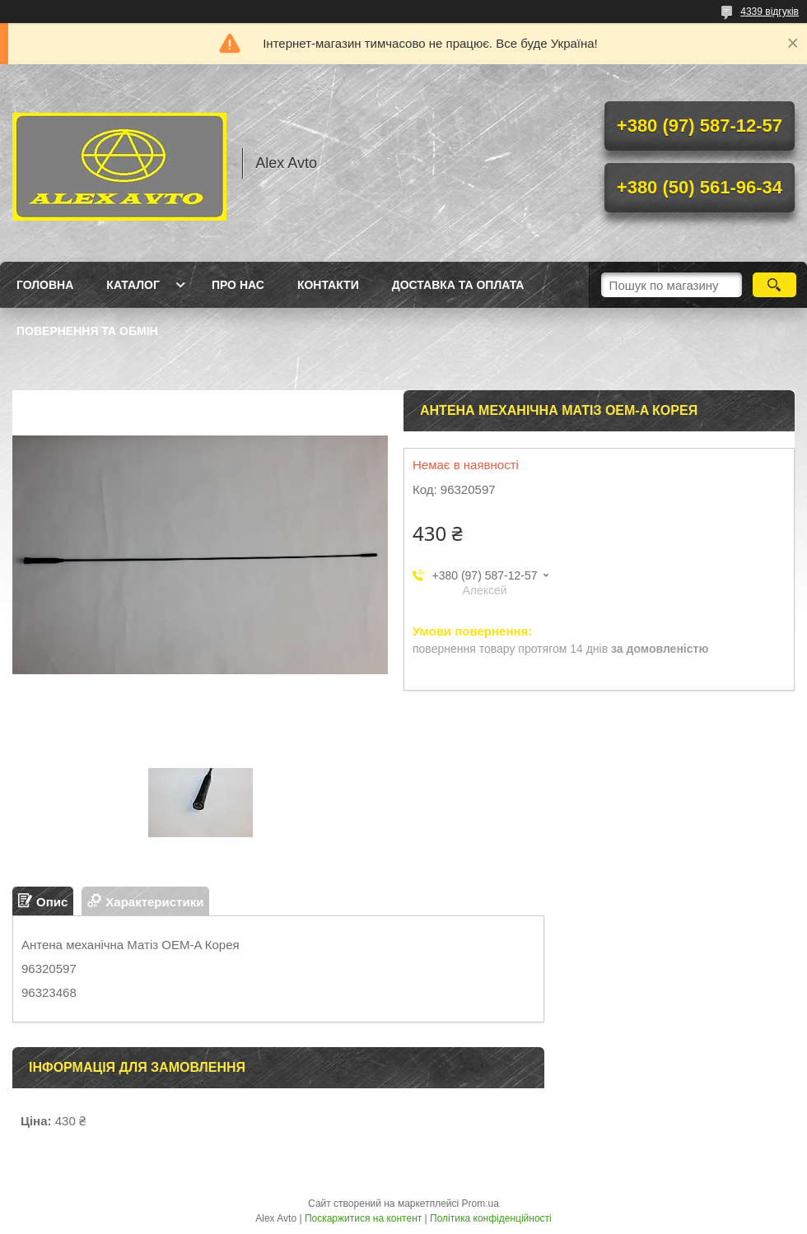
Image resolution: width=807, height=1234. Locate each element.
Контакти (328, 284)
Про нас (238, 284)
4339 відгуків (769, 11)
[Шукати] (774, 284)
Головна (44, 284)
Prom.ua (480, 1203)
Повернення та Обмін (87, 331)
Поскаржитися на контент (363, 1218)
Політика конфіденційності (491, 1218)
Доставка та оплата (458, 284)
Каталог (133, 284)
